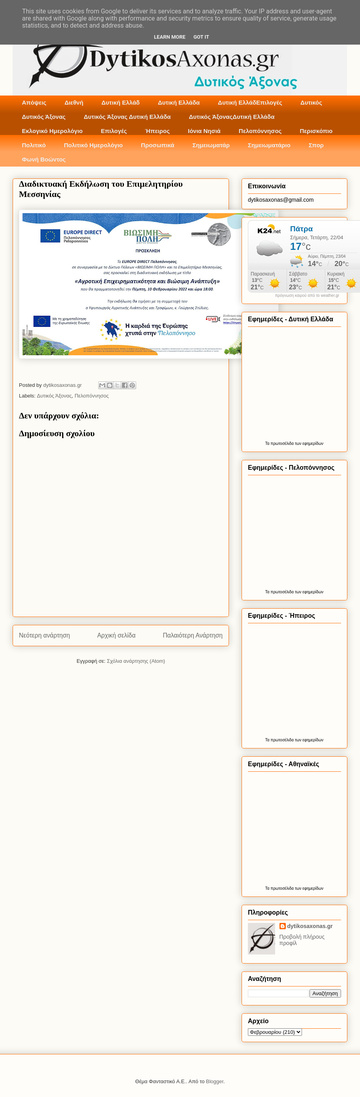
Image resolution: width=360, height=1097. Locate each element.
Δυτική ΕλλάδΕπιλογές (250, 102)
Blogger (214, 1081)
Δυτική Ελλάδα (179, 102)
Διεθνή (73, 102)
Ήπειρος (157, 131)
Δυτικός (311, 102)
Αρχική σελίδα (116, 635)
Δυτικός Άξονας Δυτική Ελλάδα (127, 116)
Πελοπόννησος (260, 131)
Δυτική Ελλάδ (120, 102)
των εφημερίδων (308, 443)
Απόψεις (34, 102)
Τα (268, 443)
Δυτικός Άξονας (44, 116)
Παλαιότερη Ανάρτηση (193, 635)
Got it (201, 37)
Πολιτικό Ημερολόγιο (93, 145)
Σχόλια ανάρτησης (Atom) (136, 661)
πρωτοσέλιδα (282, 443)
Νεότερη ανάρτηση (44, 635)
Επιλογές (114, 131)
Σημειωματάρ (211, 145)
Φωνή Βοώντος (44, 159)
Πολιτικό (34, 145)
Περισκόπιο (316, 131)
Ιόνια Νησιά (204, 131)
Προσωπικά (157, 145)
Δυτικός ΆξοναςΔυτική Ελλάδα (232, 116)
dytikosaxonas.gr (310, 926)
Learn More (170, 37)
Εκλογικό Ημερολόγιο (52, 131)
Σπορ (316, 145)
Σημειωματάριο (269, 145)
